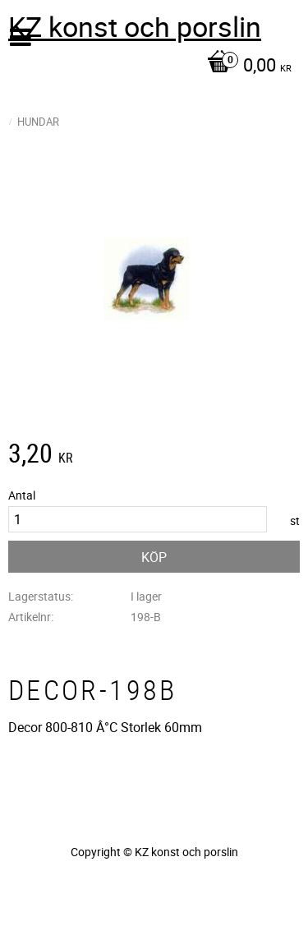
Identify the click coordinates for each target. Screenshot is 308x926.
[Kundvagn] (150, 67)
